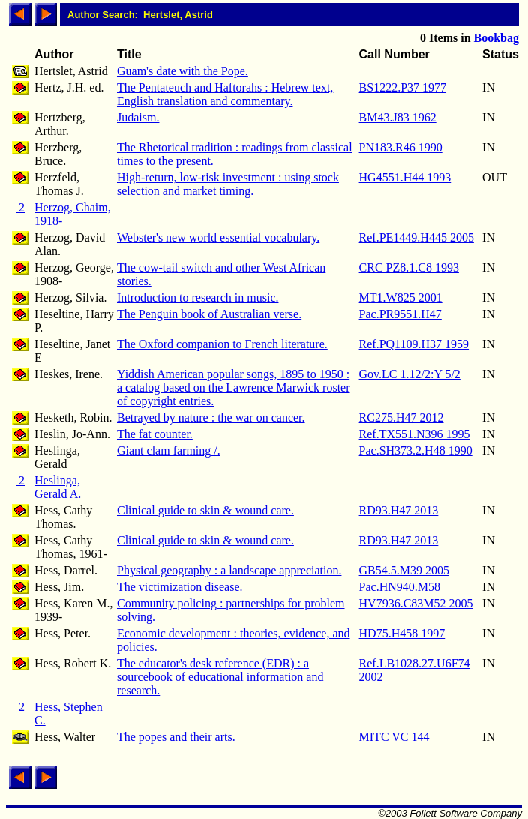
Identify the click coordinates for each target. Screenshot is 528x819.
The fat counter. (155, 434)
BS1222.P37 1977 (402, 87)
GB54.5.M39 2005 (404, 570)
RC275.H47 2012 (401, 417)
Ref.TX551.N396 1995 (414, 434)
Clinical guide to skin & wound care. (205, 510)
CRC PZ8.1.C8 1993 (409, 267)
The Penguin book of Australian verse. (209, 314)
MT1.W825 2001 (400, 297)
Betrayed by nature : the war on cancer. (211, 417)
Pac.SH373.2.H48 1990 (415, 450)
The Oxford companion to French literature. (222, 344)
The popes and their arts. (176, 736)
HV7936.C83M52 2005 (416, 603)
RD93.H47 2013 (399, 510)
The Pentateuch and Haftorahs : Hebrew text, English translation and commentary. (225, 94)
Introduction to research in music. (198, 297)
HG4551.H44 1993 (405, 177)
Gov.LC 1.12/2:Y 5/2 (409, 374)
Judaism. (138, 117)
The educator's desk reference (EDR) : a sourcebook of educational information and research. (220, 677)
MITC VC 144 (394, 736)
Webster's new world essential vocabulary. (218, 237)
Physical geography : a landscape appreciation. (229, 570)
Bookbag (496, 38)
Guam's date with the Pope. (182, 70)
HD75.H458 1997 (402, 633)
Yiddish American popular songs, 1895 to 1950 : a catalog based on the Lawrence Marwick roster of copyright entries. (233, 387)
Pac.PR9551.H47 (400, 314)
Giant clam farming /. (168, 450)
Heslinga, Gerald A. (57, 487)
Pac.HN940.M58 (399, 586)
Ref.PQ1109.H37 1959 (414, 344)
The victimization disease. (180, 586)
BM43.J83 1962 (397, 117)
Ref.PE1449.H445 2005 (416, 237)
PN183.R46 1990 (400, 147)
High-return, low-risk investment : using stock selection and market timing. (228, 184)
